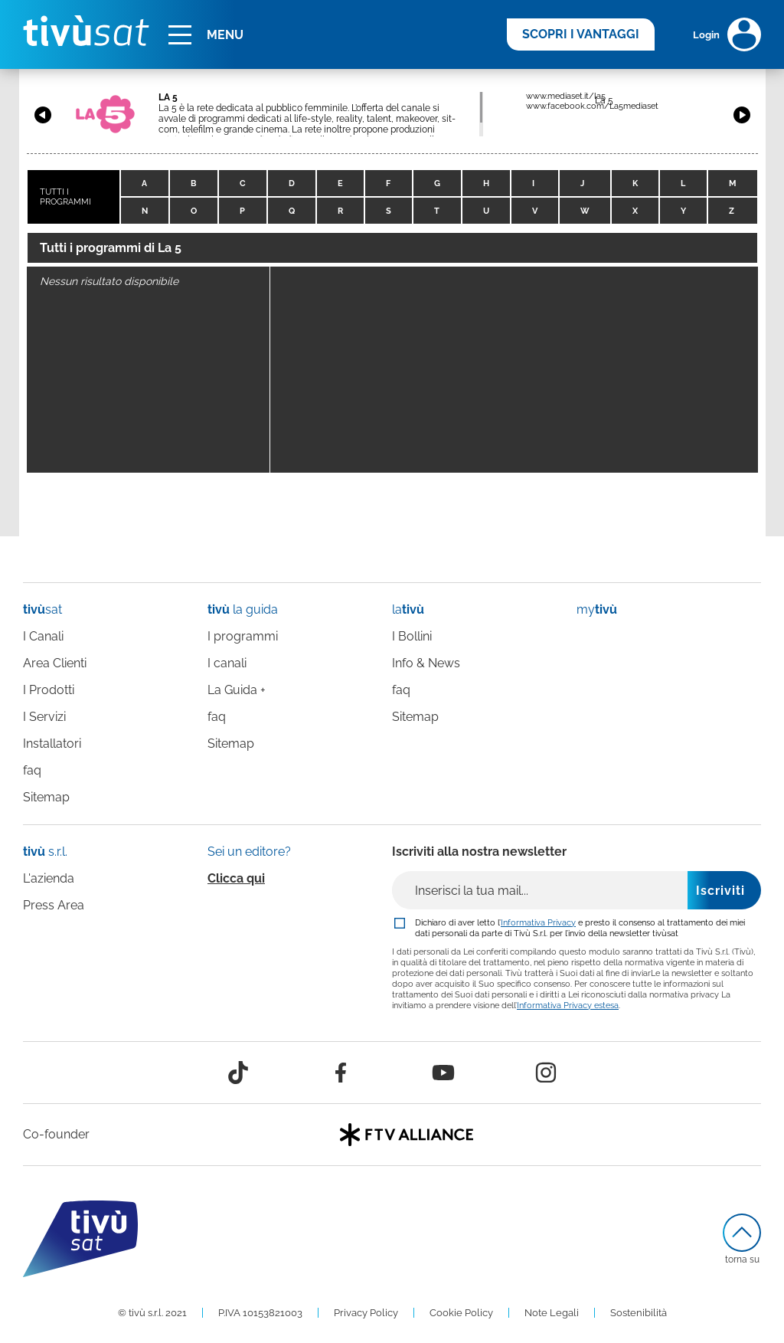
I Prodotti (48, 690)
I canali (227, 663)
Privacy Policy (366, 1312)
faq (32, 770)
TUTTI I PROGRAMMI (65, 197)
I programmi (242, 636)
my (597, 609)
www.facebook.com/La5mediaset (592, 106)
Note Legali (551, 1312)
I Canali (43, 636)
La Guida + (236, 690)
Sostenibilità (638, 1312)
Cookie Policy (461, 1312)
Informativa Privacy (538, 922)
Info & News (426, 663)
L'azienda (48, 878)
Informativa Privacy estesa (568, 1005)
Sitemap (46, 797)
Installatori (52, 743)
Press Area (53, 905)
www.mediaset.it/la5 (566, 96)
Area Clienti (55, 663)
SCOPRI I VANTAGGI (580, 34)
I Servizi (44, 716)
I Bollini (412, 636)
